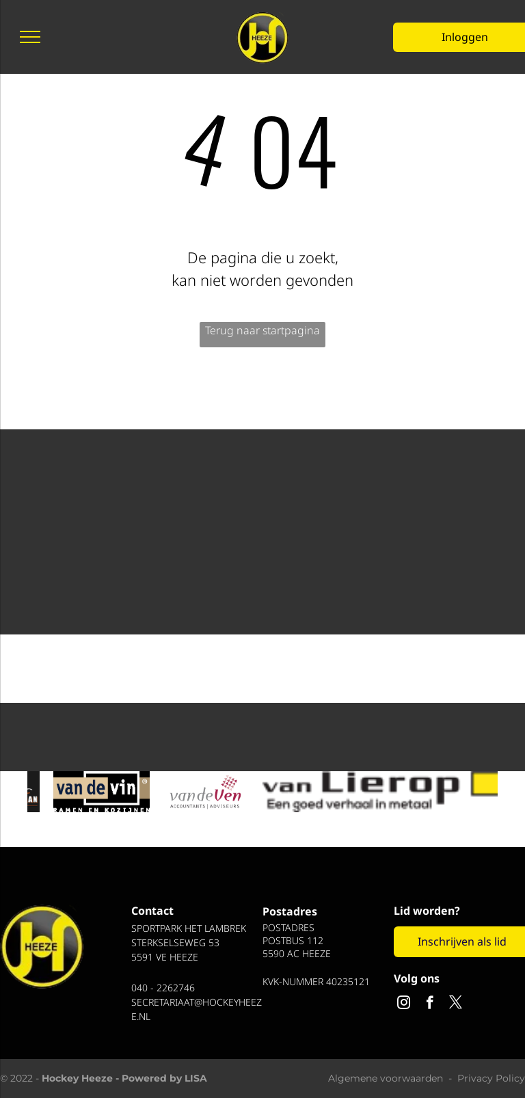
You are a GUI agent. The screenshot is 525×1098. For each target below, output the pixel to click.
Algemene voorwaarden (385, 1078)
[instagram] (404, 1004)
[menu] (30, 37)
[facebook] (430, 1004)
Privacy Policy (491, 1078)
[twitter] (456, 1004)
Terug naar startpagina (262, 330)
